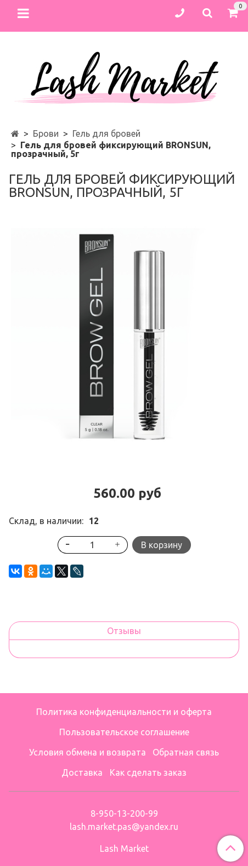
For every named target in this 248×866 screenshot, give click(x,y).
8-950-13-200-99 (124, 813)
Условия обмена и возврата (87, 752)
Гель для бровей (106, 133)
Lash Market (124, 848)
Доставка (82, 772)
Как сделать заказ (148, 772)
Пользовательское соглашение (124, 732)
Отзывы (124, 631)
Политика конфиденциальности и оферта (124, 712)
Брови (46, 133)
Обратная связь (186, 752)
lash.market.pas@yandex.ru (124, 827)
